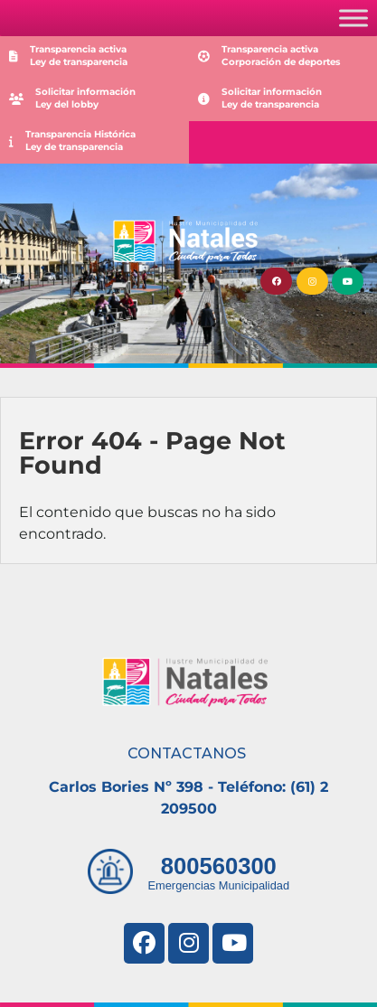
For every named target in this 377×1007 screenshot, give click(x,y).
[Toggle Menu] (353, 17)
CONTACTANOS (186, 753)
